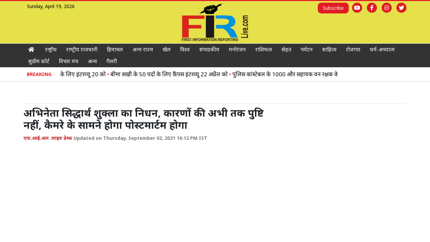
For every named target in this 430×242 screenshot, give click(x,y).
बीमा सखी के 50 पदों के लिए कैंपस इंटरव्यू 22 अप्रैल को (179, 74)
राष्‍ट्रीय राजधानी (81, 49)
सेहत (286, 49)
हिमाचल (115, 49)
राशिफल (263, 49)
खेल (167, 49)
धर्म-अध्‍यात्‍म (382, 49)
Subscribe (333, 8)
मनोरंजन (237, 49)
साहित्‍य (329, 49)
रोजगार (353, 49)
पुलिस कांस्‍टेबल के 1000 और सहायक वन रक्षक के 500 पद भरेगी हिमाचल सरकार (329, 74)
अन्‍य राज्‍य (142, 49)
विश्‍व (185, 49)
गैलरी (111, 61)
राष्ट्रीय (51, 49)
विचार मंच (68, 61)
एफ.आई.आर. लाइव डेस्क (48, 138)
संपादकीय (209, 49)
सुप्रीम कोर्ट (38, 61)
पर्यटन (307, 49)
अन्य (92, 61)
